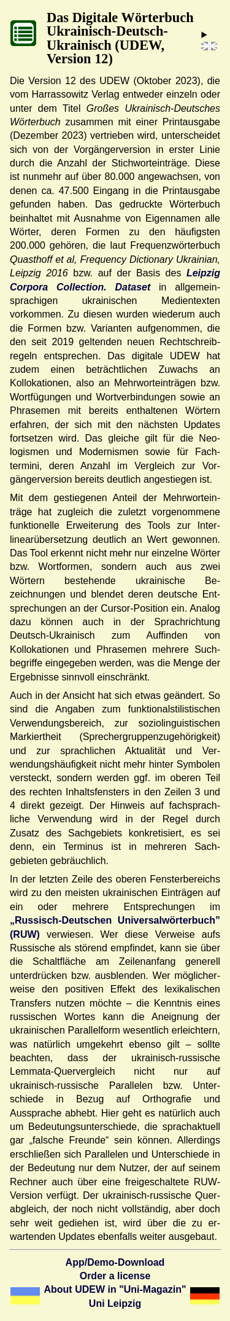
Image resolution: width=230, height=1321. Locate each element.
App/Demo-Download (115, 1262)
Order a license (115, 1276)
